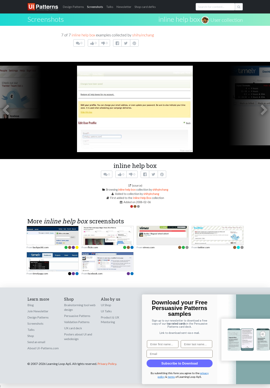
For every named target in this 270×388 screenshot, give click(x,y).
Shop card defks (145, 6)
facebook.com (95, 273)
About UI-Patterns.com (43, 348)
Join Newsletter (37, 311)
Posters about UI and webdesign (78, 336)
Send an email (36, 342)
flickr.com (93, 247)
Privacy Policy (106, 363)
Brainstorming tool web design (80, 307)
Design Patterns (38, 317)
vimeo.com (149, 247)
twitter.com (204, 247)
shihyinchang (143, 35)
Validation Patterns (77, 322)
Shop (30, 336)
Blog (30, 305)
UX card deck (73, 328)
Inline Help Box (142, 197)
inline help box (179, 19)
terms (256, 376)
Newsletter (123, 6)
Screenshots (95, 6)
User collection (226, 20)
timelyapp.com (40, 273)
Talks (109, 6)
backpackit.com (41, 247)
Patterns (73, 6)
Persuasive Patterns (77, 316)
